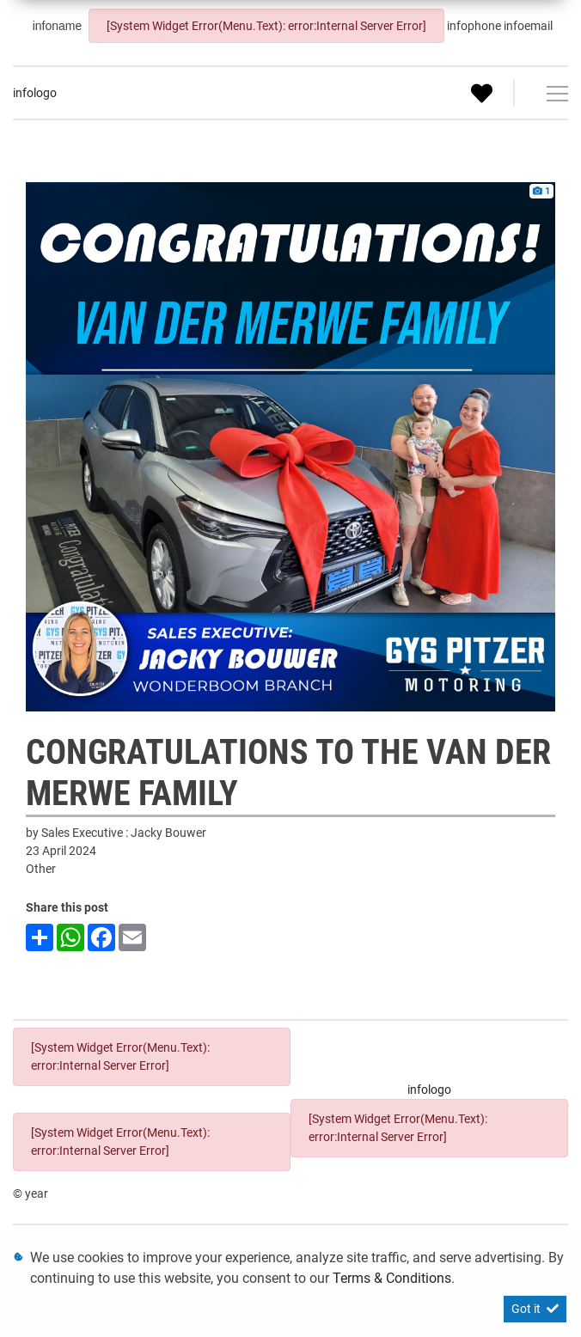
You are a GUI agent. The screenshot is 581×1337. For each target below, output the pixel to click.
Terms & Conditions (392, 1278)
